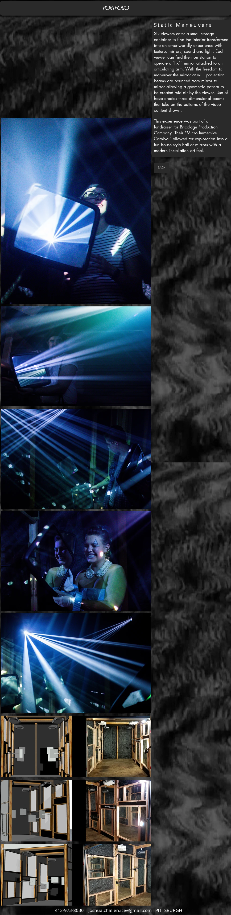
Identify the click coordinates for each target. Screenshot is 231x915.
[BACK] (161, 168)
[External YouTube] (76, 69)
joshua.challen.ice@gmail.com (120, 910)
